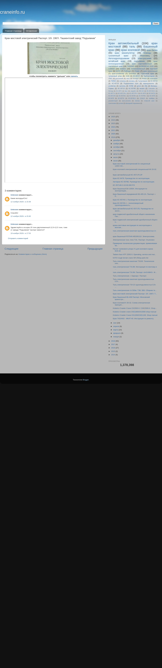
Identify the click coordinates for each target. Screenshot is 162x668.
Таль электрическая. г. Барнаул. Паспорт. (130, 276)
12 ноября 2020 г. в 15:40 (21, 216)
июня (115, 161)
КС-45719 (115, 83)
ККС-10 (141, 91)
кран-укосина (126, 101)
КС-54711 (152, 93)
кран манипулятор (125, 53)
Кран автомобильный (123, 43)
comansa (122, 81)
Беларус (136, 78)
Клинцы (147, 53)
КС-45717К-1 (133, 93)
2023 (113, 123)
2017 (113, 344)
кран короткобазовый (142, 64)
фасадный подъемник (133, 103)
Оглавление (31, 31)
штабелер (112, 86)
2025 (113, 117)
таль (132, 46)
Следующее (11, 248)
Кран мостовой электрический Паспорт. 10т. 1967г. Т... (135, 294)
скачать (74, 76)
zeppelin (133, 91)
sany (128, 78)
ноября (116, 144)
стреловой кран (147, 74)
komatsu (132, 81)
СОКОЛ (142, 98)
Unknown (15, 195)
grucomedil (119, 78)
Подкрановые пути (131, 83)
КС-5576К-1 (142, 96)
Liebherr (111, 69)
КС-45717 (136, 76)
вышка (142, 88)
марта (116, 330)
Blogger (86, 661)
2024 (113, 120)
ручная (120, 103)
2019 (113, 137)
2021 (113, 130)
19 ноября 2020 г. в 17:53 (21, 233)
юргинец (122, 86)
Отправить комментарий (18, 238)
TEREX (113, 81)
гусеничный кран (118, 55)
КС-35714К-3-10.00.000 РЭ (124, 185)
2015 (113, 351)
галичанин (153, 78)
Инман (144, 78)
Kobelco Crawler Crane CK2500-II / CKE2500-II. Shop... (135, 308)
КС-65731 (121, 98)
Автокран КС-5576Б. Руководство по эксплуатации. (134, 182)
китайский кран (116, 61)
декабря (116, 140)
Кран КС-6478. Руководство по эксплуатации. (131, 178)
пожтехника (112, 103)
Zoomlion (132, 74)
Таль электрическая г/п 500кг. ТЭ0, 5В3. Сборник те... (135, 290)
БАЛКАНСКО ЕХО (146, 66)
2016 (113, 348)
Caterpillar (151, 88)
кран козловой (130, 50)
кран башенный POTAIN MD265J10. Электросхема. (134, 236)
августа (116, 154)
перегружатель (148, 83)
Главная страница (13, 31)
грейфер (152, 98)
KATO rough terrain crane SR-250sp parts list (130, 258)
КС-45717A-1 (122, 93)
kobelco (123, 69)
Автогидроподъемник (118, 58)
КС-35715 (121, 88)
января (116, 337)
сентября (117, 151)
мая (115, 323)
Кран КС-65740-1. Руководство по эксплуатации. (132, 200)
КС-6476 (152, 96)
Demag (110, 91)
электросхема (144, 58)
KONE (131, 86)
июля (115, 157)
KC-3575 (119, 91)
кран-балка (152, 50)
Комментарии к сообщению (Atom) (33, 254)
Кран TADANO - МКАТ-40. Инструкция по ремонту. (133, 319)
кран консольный (150, 71)
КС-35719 (154, 81)
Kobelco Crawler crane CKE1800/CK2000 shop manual (134, 312)
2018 (113, 341)
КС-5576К (132, 96)
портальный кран (115, 66)
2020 (113, 134)
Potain (137, 71)
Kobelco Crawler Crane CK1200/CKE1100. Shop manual (135, 315)
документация (113, 101)
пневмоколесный (138, 69)
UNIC (110, 78)
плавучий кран (149, 101)
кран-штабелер (118, 74)
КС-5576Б (132, 88)
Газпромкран (142, 81)
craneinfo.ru (12, 12)
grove (139, 86)
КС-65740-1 (132, 98)
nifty (145, 86)
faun (126, 91)
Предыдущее (95, 248)
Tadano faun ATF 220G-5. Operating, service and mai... (134, 254)
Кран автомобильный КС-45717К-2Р (127, 175)
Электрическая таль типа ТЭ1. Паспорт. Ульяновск (133, 240)
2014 (113, 355)
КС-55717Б (112, 96)
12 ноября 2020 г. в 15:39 (21, 202)
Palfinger (127, 71)
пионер (137, 101)
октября (116, 147)
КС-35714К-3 (151, 91)
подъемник (139, 61)
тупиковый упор (115, 76)
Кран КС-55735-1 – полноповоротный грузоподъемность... (128, 204)
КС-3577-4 (111, 93)
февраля (117, 333)
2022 (113, 127)
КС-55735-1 (122, 96)
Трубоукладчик (149, 76)
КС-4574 (143, 93)
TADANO (130, 66)
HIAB (127, 76)
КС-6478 (111, 98)
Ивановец (145, 55)
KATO (118, 71)
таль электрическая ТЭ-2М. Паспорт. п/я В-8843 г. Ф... (135, 272)
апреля (116, 326)
